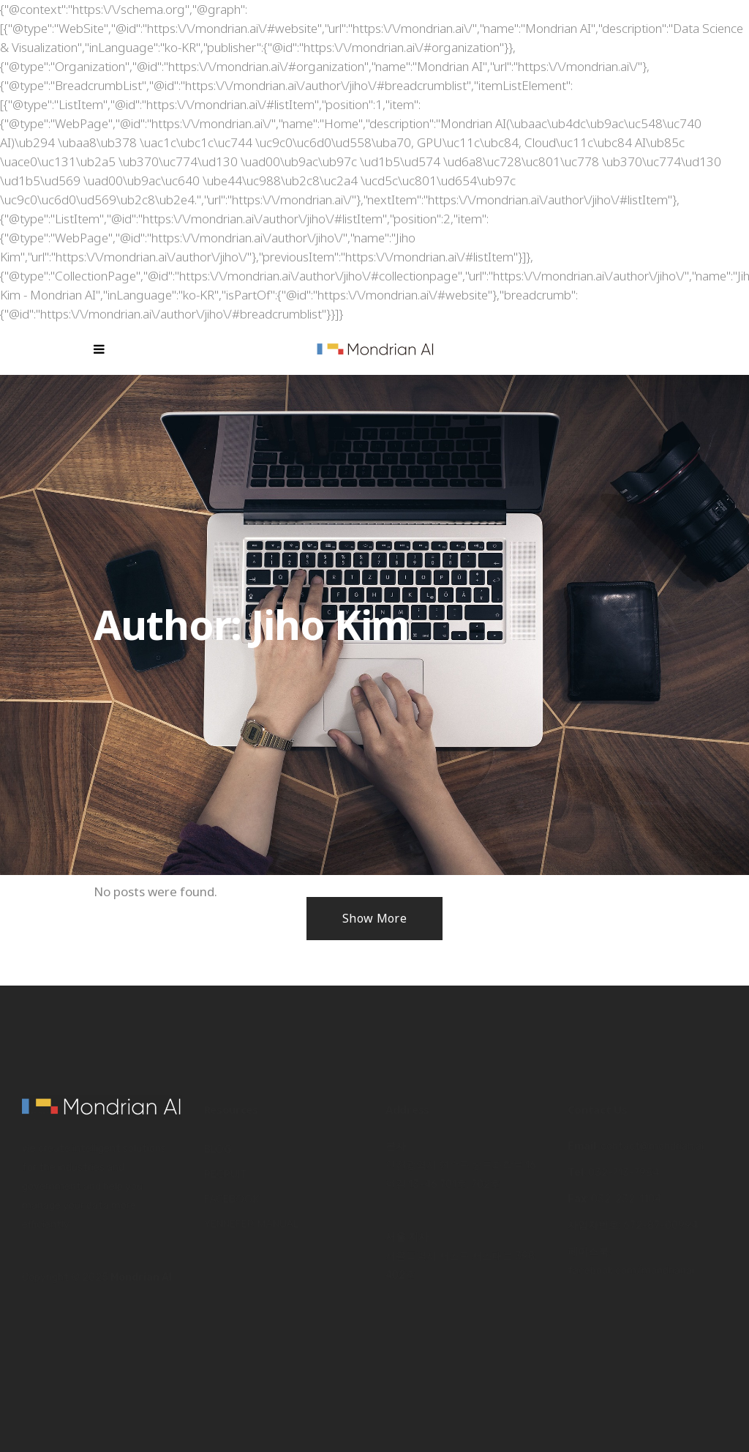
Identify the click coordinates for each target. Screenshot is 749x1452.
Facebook (232, 1199)
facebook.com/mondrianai (631, 1271)
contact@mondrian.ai (652, 1146)
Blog (217, 1149)
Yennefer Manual (251, 1224)
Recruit (225, 1174)
